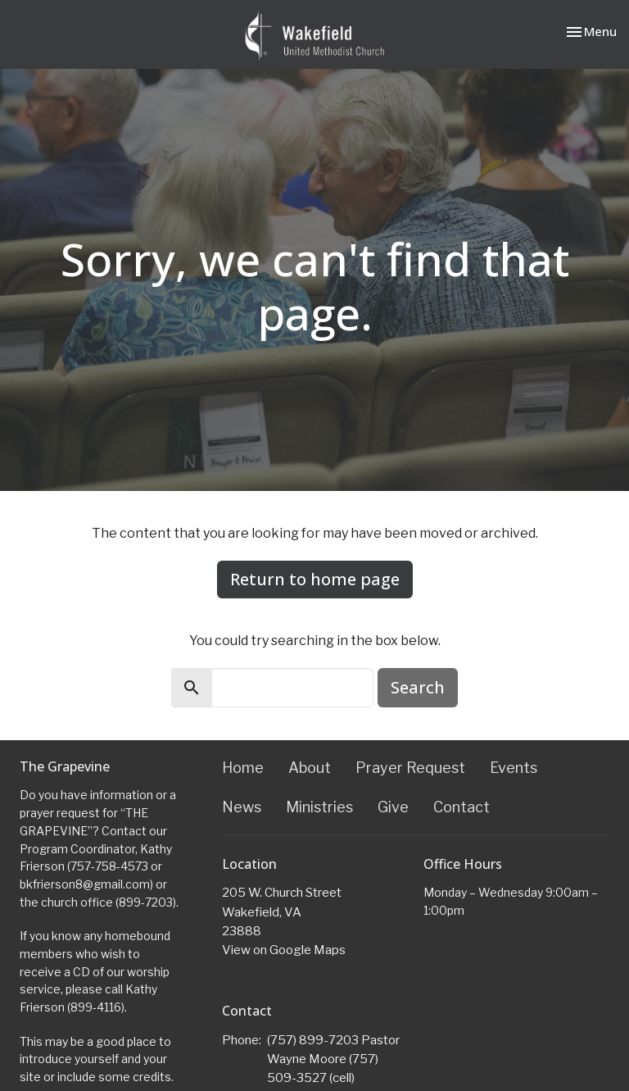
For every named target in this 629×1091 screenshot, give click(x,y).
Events (513, 767)
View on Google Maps (284, 950)
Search (418, 687)
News (241, 807)
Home (243, 767)
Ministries (319, 807)
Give (393, 807)
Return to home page (315, 579)
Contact (461, 807)
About (309, 767)
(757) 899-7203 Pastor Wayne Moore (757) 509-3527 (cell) (333, 1059)
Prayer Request (410, 767)
